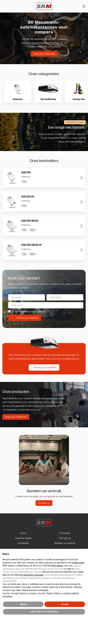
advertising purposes (33, 575)
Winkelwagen (84, 6)
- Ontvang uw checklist (44, 367)
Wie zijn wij (65, 538)
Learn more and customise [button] (44, 611)
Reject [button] (23, 604)
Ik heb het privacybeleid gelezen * (27, 311)
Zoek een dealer (23, 538)
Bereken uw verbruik (64, 543)
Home (23, 533)
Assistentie (23, 543)
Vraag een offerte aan (44, 54)
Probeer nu (44, 503)
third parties (57, 565)
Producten (65, 533)
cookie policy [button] (78, 562)
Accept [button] (64, 604)
